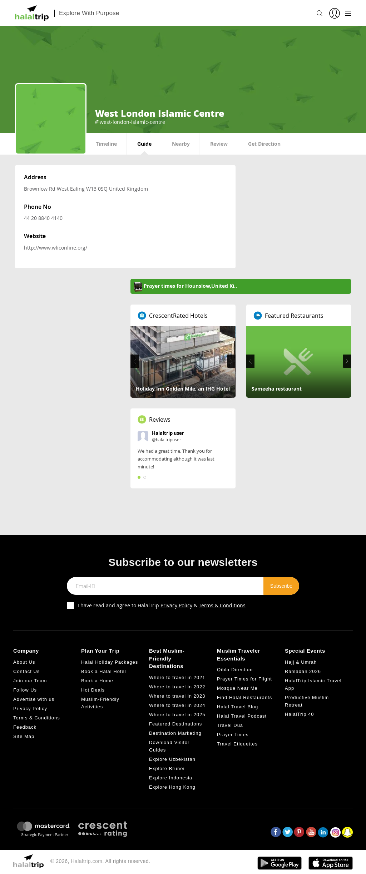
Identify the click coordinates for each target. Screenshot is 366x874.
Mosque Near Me (237, 688)
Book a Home (97, 680)
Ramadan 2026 (303, 671)
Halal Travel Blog (237, 706)
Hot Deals (93, 690)
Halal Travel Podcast (242, 716)
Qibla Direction (235, 669)
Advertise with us (33, 699)
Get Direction (264, 143)
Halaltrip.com (86, 861)
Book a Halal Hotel (103, 671)
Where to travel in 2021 (177, 677)
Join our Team (30, 680)
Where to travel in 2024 (177, 705)
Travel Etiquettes (237, 744)
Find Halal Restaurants (244, 697)
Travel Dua (230, 725)
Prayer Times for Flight (244, 679)
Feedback (24, 727)
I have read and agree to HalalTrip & (162, 605)
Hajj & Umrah (301, 662)
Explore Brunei (166, 768)
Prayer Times (233, 734)
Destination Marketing (175, 733)
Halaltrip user (168, 433)
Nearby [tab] (181, 143)
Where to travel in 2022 (177, 686)
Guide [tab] (144, 143)
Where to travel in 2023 (177, 696)
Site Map (23, 736)
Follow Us (25, 690)
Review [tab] (219, 143)
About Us (24, 662)
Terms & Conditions (222, 605)
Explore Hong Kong (172, 787)
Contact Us (26, 671)
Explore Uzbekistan (172, 759)
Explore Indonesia (170, 777)
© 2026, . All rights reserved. (100, 861)
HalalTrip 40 (299, 714)
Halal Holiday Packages (109, 662)
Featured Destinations (175, 724)
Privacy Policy (176, 605)
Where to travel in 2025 (177, 714)
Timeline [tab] (106, 143)
